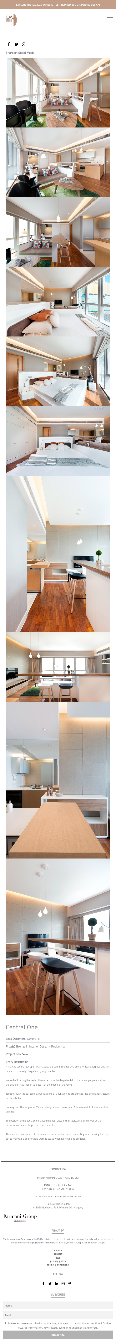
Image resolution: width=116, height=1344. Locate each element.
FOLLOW (58, 1274)
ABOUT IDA (58, 1231)
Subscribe (58, 1335)
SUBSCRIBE (58, 1295)
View (25, 1054)
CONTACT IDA (58, 1169)
